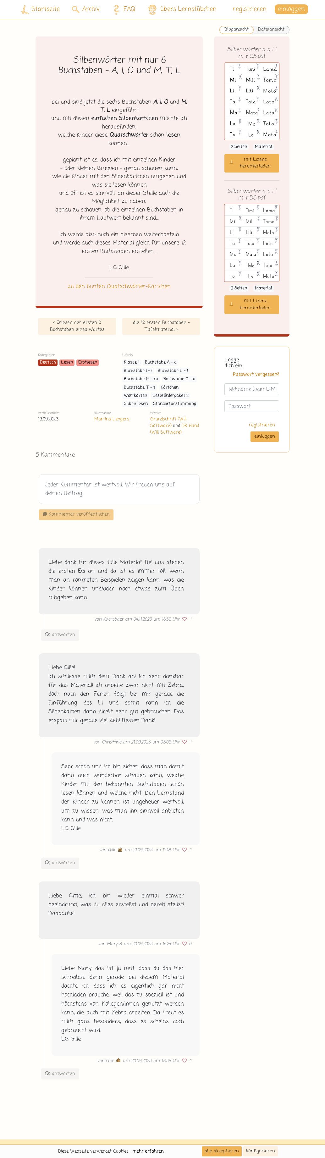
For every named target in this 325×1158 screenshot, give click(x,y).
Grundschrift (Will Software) (168, 422)
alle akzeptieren (222, 1151)
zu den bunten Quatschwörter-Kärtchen (119, 287)
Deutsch (48, 362)
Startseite (40, 9)
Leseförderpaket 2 (170, 396)
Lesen (67, 362)
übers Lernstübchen (182, 9)
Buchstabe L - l (173, 371)
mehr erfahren (148, 1151)
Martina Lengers (111, 419)
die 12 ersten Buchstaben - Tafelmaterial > (161, 326)
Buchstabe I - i (138, 371)
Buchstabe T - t (139, 388)
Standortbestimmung (174, 404)
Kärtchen (170, 388)
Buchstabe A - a (161, 362)
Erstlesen (87, 362)
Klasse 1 (132, 362)
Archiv (86, 9)
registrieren (250, 9)
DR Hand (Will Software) (174, 429)
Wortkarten (135, 396)
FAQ (122, 9)
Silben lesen (136, 404)
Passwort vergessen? (256, 374)
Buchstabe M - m (141, 379)
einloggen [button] (291, 9)
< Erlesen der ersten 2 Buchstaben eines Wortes (77, 326)
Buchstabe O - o (179, 379)
